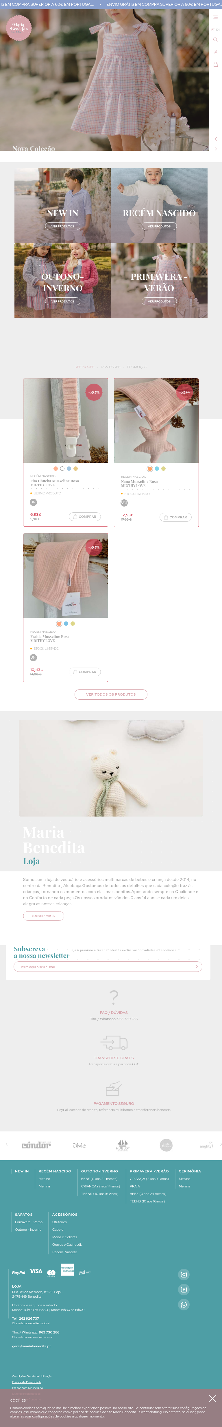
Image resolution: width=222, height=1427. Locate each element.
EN (218, 29)
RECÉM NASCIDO (43, 476)
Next (216, 149)
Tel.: (25, 1318)
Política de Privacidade (26, 1382)
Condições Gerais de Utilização (32, 1376)
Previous (216, 139)
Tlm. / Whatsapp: (35, 1332)
